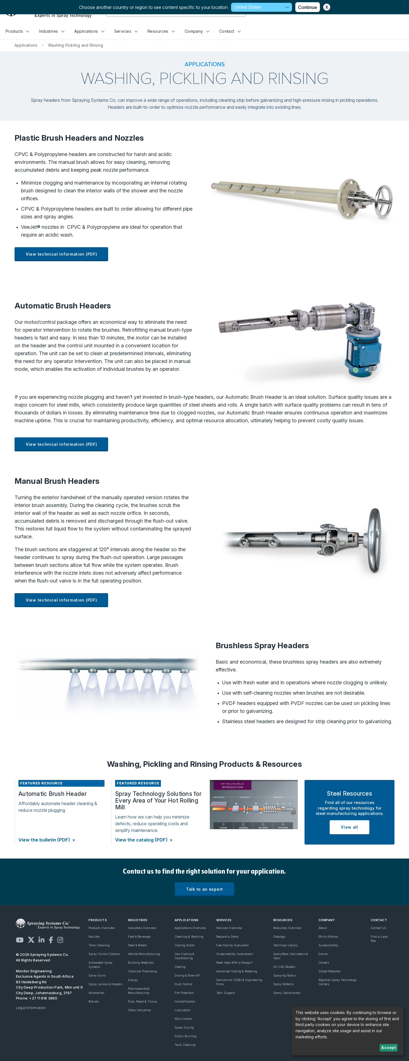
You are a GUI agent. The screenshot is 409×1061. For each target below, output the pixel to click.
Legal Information (31, 1008)
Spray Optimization (287, 992)
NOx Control (183, 1018)
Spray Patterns (283, 984)
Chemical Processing (142, 971)
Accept (388, 1047)
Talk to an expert (204, 889)
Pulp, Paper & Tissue (142, 1001)
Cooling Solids (185, 945)
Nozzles (94, 936)
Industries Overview (142, 928)
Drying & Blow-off (187, 975)
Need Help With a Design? (234, 962)
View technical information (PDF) (61, 254)
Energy (133, 980)
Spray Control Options (104, 954)
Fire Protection (184, 992)
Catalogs (279, 936)
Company (197, 31)
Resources (161, 31)
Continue (307, 7)
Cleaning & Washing (189, 936)
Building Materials (141, 962)
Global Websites (329, 971)
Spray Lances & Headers (106, 984)
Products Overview (102, 928)
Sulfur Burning (186, 1036)
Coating (180, 966)
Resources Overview (287, 928)
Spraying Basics (284, 975)
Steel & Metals (137, 945)
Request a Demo (227, 936)
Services (126, 31)
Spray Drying (184, 1027)
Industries (51, 31)
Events (323, 954)
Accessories (96, 992)
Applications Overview (190, 928)
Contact (230, 31)
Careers (323, 962)
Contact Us (378, 928)
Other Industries (139, 1010)
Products (17, 31)
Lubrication (183, 1010)
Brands (94, 1001)
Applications (89, 31)
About (322, 928)
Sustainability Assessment (234, 954)
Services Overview (229, 928)
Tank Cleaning (99, 945)
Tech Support (225, 992)
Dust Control (183, 984)
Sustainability (328, 945)
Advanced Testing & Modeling (237, 971)
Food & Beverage (139, 936)
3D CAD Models (284, 966)
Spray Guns (97, 975)
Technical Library (285, 945)
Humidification (185, 1001)
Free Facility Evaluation (232, 945)
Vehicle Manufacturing (144, 954)
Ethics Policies (328, 936)
